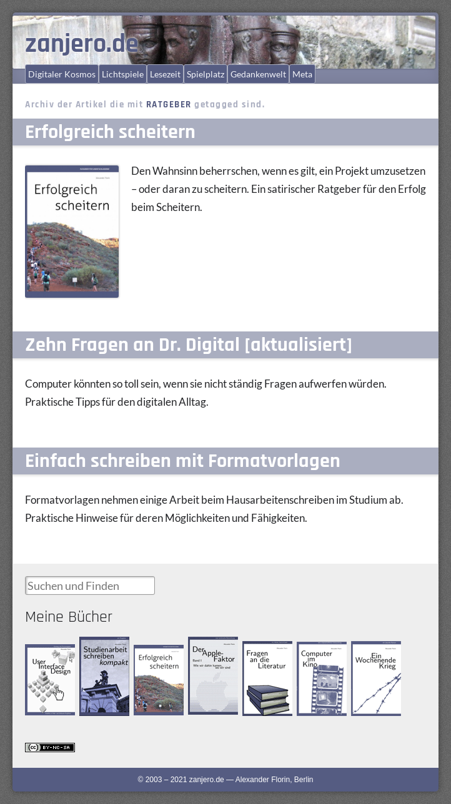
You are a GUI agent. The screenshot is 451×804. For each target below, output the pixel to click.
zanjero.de (82, 44)
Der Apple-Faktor (205, 647)
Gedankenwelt (258, 74)
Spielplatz (205, 74)
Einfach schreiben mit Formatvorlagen (182, 461)
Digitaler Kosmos (62, 74)
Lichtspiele (123, 74)
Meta (302, 74)
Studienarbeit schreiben (100, 647)
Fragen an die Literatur (263, 652)
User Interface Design (47, 654)
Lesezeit (165, 74)
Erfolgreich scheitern (110, 132)
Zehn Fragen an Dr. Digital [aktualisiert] (188, 345)
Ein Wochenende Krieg (372, 658)
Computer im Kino (318, 652)
